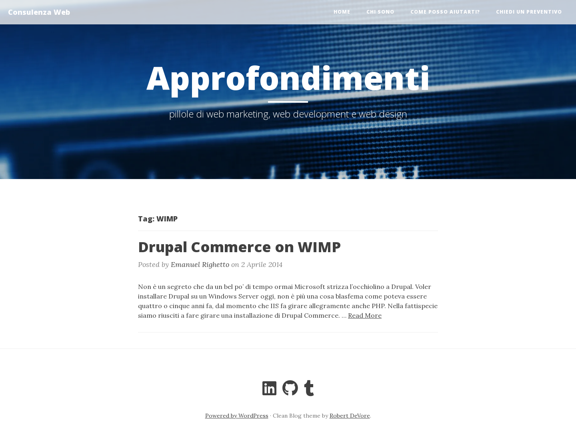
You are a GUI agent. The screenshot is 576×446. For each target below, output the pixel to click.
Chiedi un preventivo (529, 11)
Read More (365, 315)
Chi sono (380, 11)
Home (342, 11)
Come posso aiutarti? (445, 11)
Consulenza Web (39, 12)
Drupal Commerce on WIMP (239, 247)
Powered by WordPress (236, 415)
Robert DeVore (350, 415)
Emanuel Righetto (200, 264)
